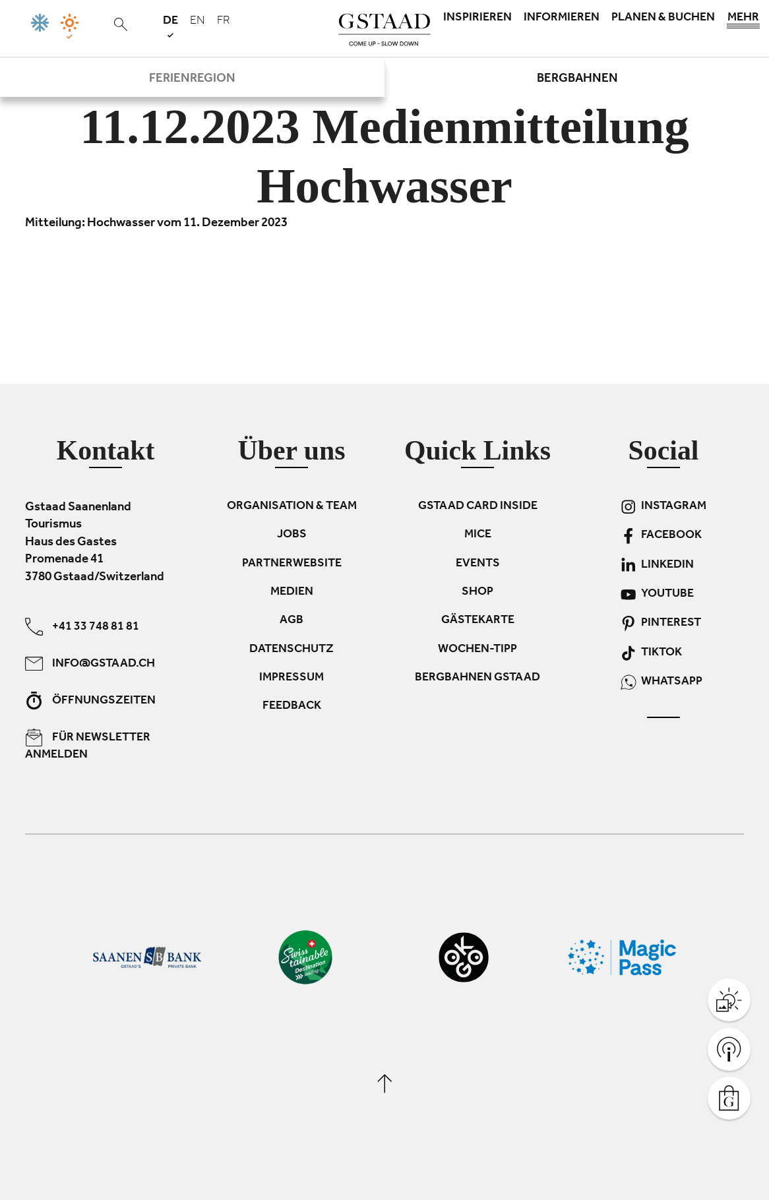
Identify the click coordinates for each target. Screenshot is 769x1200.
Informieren (562, 18)
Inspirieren (477, 18)
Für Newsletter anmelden (87, 745)
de (170, 26)
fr (223, 22)
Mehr (743, 21)
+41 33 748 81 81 (82, 627)
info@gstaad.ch (90, 664)
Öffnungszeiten (90, 700)
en (197, 22)
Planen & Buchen (663, 18)
